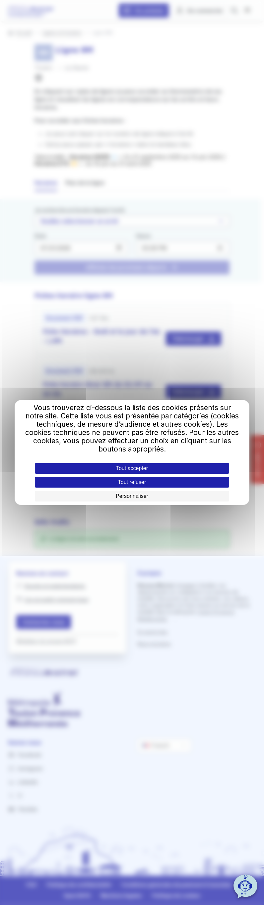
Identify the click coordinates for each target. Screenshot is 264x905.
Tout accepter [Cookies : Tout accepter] (132, 468)
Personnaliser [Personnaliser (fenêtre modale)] (132, 496)
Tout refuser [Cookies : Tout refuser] (132, 482)
